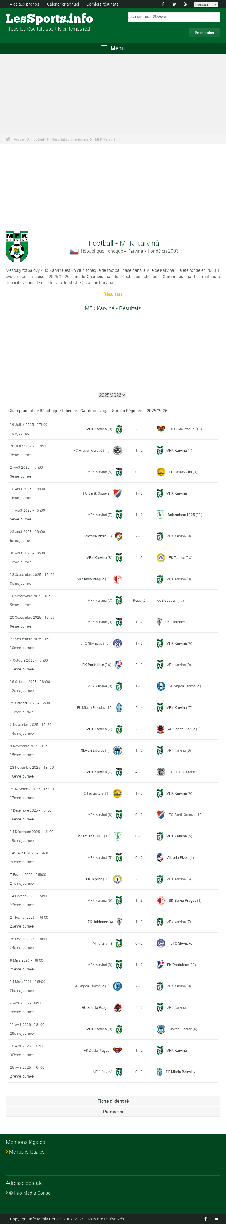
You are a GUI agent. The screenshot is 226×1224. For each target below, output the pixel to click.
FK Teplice (177, 557)
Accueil (19, 139)
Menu (113, 48)
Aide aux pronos (24, 4)
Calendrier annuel (63, 4)
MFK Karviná (105, 139)
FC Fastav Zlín (180, 471)
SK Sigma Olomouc (184, 686)
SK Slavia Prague (90, 578)
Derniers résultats (103, 4)
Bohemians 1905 (181, 514)
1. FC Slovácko (90, 643)
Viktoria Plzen (95, 536)
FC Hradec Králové (88, 450)
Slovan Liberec (92, 750)
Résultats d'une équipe (70, 139)
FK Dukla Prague (182, 428)
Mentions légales (26, 1152)
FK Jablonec (175, 621)
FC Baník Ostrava (96, 493)
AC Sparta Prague (181, 728)
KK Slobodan (167, 600)
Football (38, 139)
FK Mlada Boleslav (91, 707)
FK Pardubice (93, 664)
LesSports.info (28, 19)
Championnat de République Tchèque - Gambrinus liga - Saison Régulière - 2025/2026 (87, 410)
